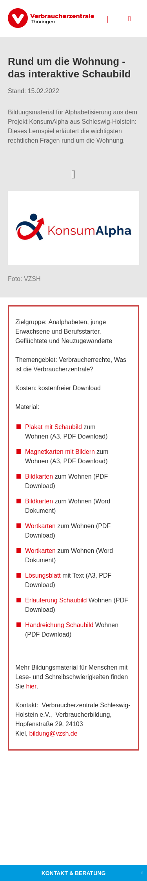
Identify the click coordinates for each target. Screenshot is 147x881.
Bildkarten (39, 476)
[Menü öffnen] (129, 19)
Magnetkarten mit (49, 451)
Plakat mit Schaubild (53, 427)
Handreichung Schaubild (59, 625)
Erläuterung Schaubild (56, 600)
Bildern (85, 451)
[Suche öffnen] (109, 18)
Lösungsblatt (43, 575)
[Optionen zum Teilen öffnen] (73, 173)
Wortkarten (40, 526)
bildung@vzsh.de (54, 733)
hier (31, 686)
